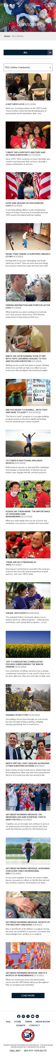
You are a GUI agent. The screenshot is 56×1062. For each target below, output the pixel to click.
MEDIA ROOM (43, 1021)
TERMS (28, 1021)
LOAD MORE (28, 995)
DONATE (20, 1025)
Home (7, 36)
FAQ (8, 1021)
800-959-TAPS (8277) (35, 1050)
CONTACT (34, 1025)
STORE (17, 1021)
